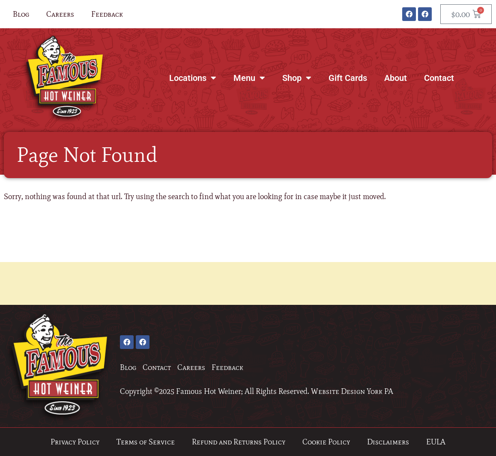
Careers (60, 14)
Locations (192, 77)
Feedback (107, 14)
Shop (296, 77)
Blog (21, 14)
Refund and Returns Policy (238, 442)
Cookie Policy (326, 442)
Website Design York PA (352, 391)
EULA (435, 442)
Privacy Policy (75, 442)
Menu (249, 77)
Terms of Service (146, 442)
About (395, 78)
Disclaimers (388, 442)
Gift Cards (348, 78)
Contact (439, 78)
